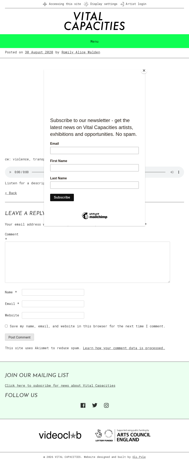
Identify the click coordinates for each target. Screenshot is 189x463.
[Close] (144, 70)
